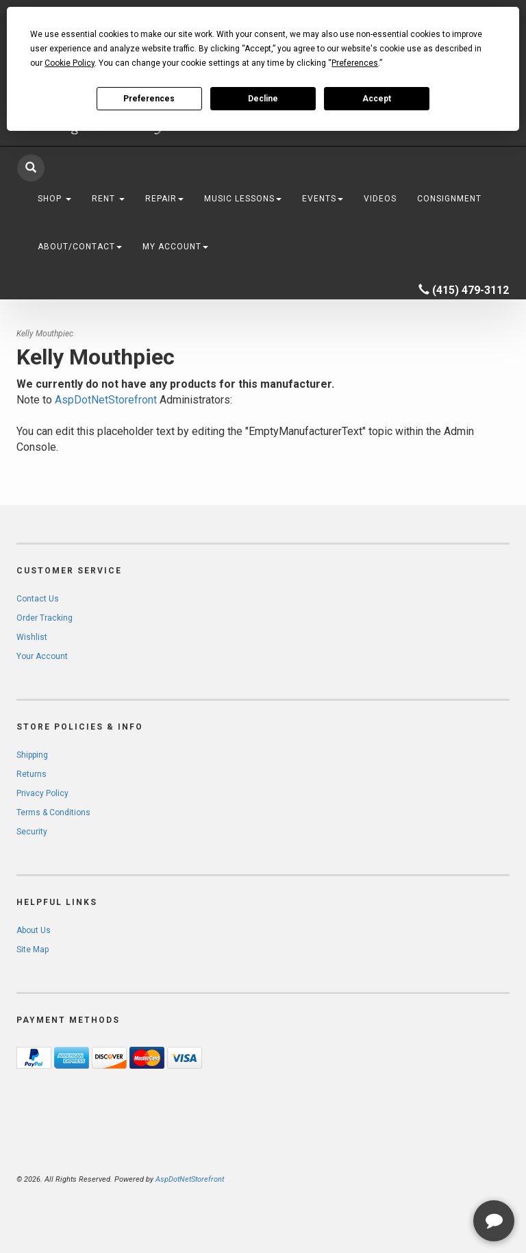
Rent (108, 198)
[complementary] (426, 1177)
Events (322, 198)
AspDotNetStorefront (106, 399)
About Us (33, 930)
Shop (54, 198)
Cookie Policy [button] (70, 63)
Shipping (32, 755)
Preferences (149, 98)
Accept (376, 98)
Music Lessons (242, 198)
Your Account (42, 656)
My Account (175, 246)
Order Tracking (44, 618)
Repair (164, 198)
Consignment (449, 198)
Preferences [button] (354, 63)
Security (31, 831)
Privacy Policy (42, 793)
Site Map (32, 949)
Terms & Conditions (53, 812)
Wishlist (31, 637)
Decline (263, 98)
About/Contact (80, 246)
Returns (31, 774)
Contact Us (37, 599)
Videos (380, 198)
